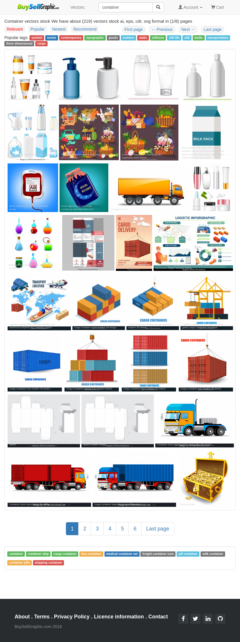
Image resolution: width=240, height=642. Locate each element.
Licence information (119, 617)
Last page (213, 29)
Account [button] (190, 7)
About (22, 617)
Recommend (84, 29)
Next (188, 29)
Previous (162, 29)
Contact (158, 617)
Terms (42, 617)
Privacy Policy (72, 617)
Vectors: (77, 7)
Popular (37, 29)
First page (134, 29)
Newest (59, 29)
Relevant (15, 29)
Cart (217, 7)
